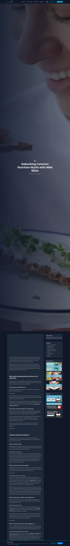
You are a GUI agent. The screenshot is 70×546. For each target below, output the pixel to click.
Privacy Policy (17, 544)
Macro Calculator (52, 1)
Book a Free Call (59, 1)
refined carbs (32, 480)
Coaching (23, 1)
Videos (48, 356)
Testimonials (36, 1)
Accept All (60, 543)
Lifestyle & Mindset (50, 346)
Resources (42, 1)
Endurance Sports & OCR (51, 344)
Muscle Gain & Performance (51, 349)
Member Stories (49, 347)
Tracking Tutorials (49, 353)
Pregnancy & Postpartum (51, 350)
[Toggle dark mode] (47, 2)
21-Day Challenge (29, 1)
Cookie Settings (53, 543)
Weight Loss (48, 354)
